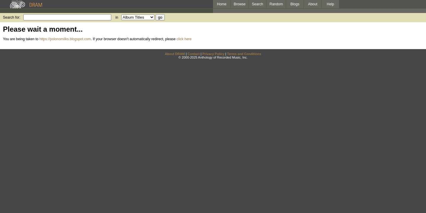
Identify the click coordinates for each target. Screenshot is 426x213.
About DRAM (175, 54)
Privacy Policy (213, 54)
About (312, 4)
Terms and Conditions (244, 54)
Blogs (295, 4)
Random (276, 4)
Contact (194, 54)
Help (330, 4)
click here (184, 39)
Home (221, 4)
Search (257, 4)
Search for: (11, 17)
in (116, 17)
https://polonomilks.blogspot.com (65, 39)
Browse (240, 4)
